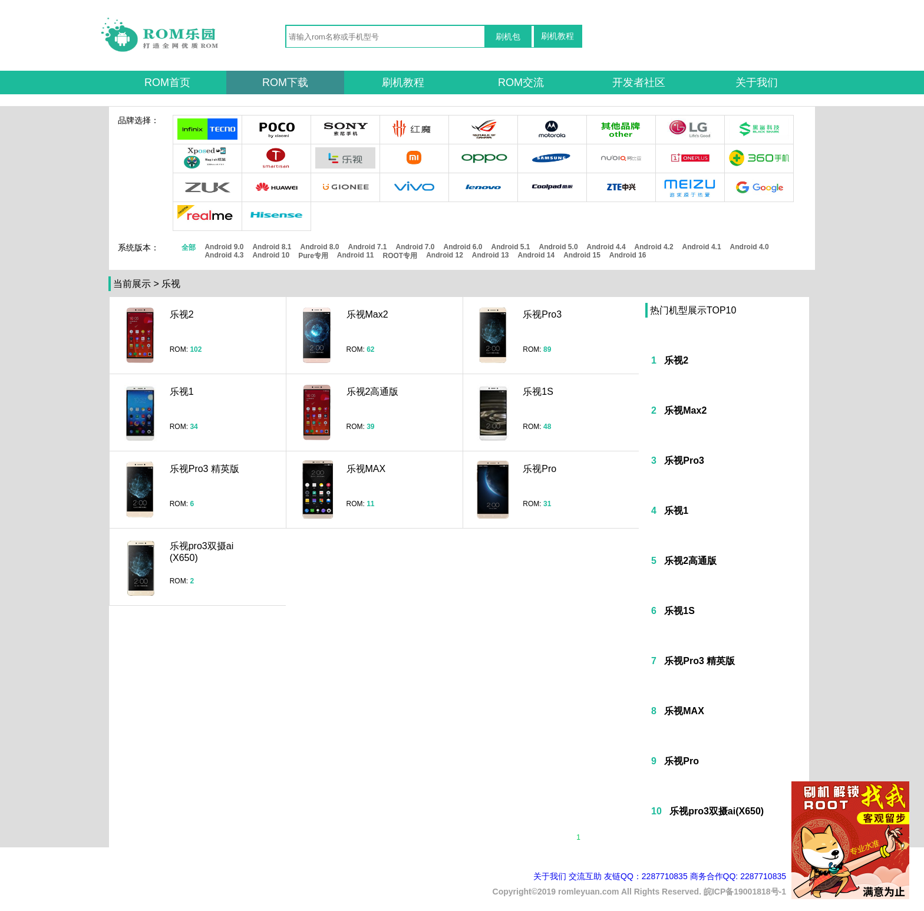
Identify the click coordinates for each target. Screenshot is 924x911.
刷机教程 (557, 36)
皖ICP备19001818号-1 (745, 891)
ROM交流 (521, 82)
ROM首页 (167, 82)
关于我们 (756, 82)
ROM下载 (285, 82)
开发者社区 (638, 82)
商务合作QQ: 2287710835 (738, 876)
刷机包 (508, 36)
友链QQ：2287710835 (646, 876)
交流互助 (585, 876)
